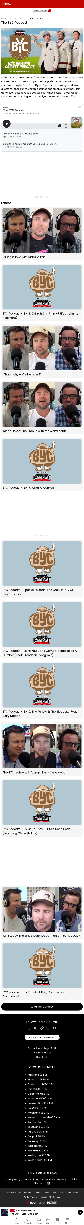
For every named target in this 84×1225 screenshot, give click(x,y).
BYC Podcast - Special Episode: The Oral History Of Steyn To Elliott (42, 569)
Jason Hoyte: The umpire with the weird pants (42, 407)
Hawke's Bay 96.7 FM (40, 1103)
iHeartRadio (42, 1057)
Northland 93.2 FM (39, 1113)
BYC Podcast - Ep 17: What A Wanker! (42, 464)
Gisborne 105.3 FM (39, 1094)
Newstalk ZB (11, 1192)
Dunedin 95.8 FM (37, 1089)
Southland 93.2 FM (39, 1127)
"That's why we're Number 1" (42, 351)
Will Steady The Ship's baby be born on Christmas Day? (42, 912)
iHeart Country (72, 1192)
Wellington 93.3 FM (39, 1155)
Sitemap (38, 1183)
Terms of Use (31, 1179)
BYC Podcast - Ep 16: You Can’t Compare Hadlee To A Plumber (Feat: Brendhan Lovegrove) (42, 629)
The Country (54, 1197)
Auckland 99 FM (37, 1075)
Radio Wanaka (30, 1197)
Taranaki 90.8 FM (38, 1131)
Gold (61, 1192)
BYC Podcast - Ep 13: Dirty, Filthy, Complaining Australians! (42, 971)
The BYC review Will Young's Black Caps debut (42, 749)
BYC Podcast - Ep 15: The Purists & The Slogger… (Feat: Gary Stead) (42, 690)
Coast (46, 1192)
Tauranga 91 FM (37, 1141)
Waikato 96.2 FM (37, 1146)
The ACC (17, 18)
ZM (20, 1192)
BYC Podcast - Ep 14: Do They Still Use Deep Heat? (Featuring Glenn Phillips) (42, 808)
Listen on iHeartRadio (42, 1212)
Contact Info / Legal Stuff (42, 1048)
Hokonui (43, 1197)
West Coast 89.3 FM (40, 1160)
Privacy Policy (12, 1179)
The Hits (27, 1192)
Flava (54, 1192)
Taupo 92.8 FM (36, 1136)
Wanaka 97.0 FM (38, 1150)
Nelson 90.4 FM (37, 1108)
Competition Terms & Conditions (60, 1179)
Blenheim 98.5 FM (38, 1079)
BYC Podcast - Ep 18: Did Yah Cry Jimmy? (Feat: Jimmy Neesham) (42, 292)
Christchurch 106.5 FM (41, 1084)
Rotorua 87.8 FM (37, 1122)
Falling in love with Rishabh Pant (42, 233)
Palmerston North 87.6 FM (44, 1117)
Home (4, 18)
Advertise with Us (42, 1052)
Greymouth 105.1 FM (40, 1098)
